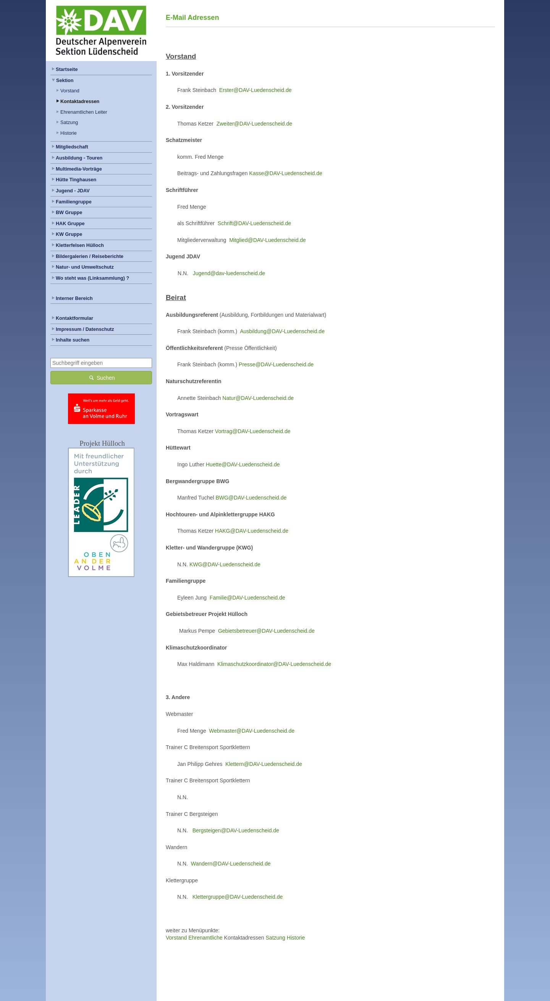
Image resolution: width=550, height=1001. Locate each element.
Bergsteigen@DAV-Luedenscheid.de (235, 830)
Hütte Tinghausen (76, 179)
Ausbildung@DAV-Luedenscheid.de (282, 331)
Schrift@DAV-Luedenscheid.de (254, 223)
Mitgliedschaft (72, 147)
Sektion (65, 80)
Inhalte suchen (72, 340)
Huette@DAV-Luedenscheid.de (243, 464)
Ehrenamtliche (205, 938)
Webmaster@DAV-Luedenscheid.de (251, 731)
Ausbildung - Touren (79, 158)
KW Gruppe (69, 234)
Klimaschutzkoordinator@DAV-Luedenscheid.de (274, 664)
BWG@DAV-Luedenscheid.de (250, 498)
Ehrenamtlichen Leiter (83, 112)
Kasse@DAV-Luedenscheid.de (285, 173)
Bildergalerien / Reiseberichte (89, 256)
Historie (68, 133)
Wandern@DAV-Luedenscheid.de (231, 864)
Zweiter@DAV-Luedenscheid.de (254, 124)
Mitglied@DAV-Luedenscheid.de (267, 240)
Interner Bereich (74, 298)
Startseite (67, 69)
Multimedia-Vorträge (79, 169)
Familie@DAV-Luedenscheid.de (247, 598)
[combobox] (101, 363)
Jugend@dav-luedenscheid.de (229, 273)
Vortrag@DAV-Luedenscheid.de (253, 431)
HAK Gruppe (70, 223)
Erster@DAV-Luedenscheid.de (255, 90)
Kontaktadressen (79, 101)
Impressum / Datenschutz (85, 329)
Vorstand (69, 90)
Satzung (69, 122)
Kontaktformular (74, 318)
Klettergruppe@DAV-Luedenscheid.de (237, 897)
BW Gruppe (69, 212)
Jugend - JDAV (73, 190)
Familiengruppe (74, 202)
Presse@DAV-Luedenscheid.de (276, 364)
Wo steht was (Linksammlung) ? (92, 278)
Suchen (101, 377)
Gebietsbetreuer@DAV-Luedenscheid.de (266, 631)
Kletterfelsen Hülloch (80, 245)
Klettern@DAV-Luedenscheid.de (263, 764)
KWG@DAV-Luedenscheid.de (224, 564)
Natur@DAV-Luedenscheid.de (258, 398)
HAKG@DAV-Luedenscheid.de (251, 531)
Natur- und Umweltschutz (85, 267)
